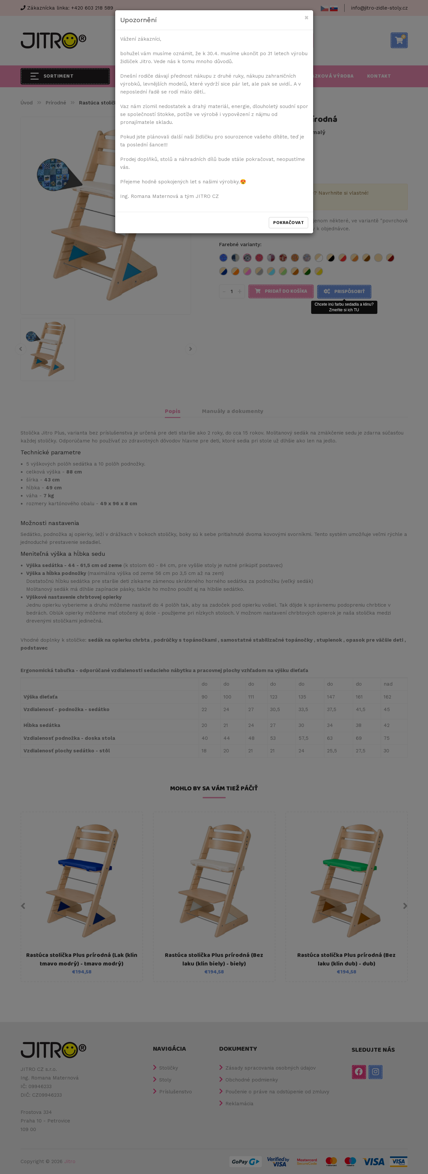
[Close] (306, 18)
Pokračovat (288, 222)
